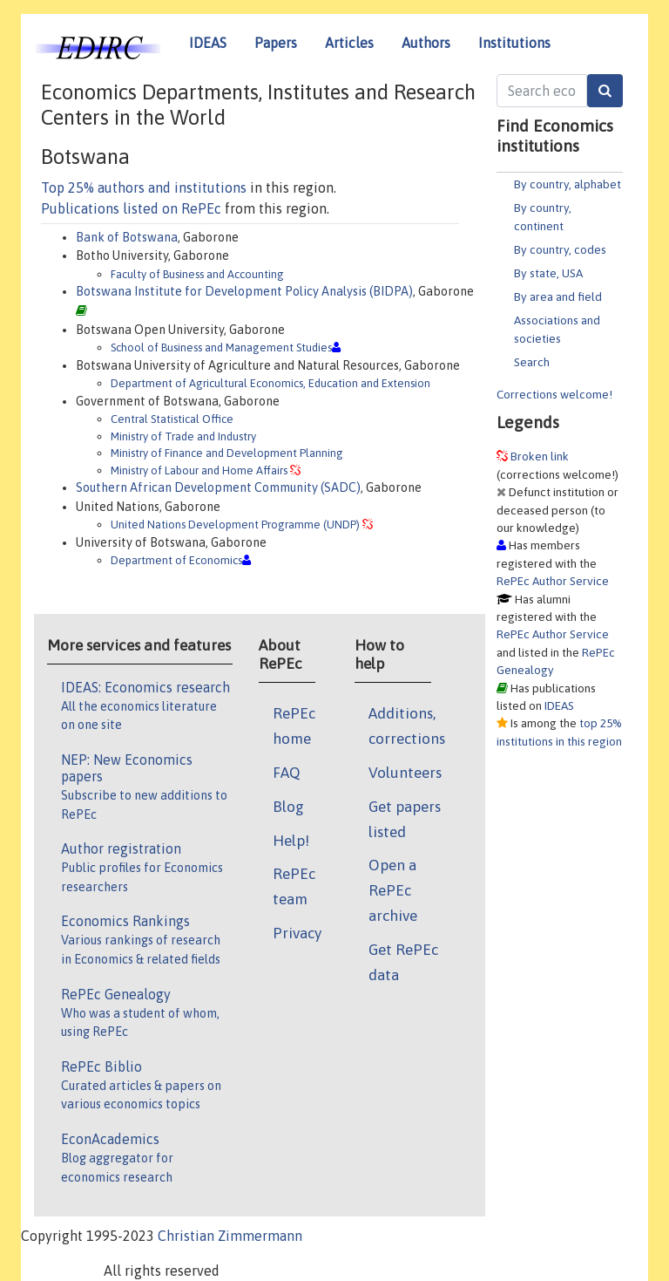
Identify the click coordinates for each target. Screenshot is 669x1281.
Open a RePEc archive (392, 890)
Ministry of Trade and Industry (183, 436)
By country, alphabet (567, 184)
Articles (349, 43)
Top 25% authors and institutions (144, 187)
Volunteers (405, 772)
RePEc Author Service (553, 581)
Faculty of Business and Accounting (197, 274)
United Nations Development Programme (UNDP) (235, 524)
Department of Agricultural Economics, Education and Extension (270, 383)
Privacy (297, 933)
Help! (291, 840)
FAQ (287, 772)
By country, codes (560, 249)
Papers (275, 43)
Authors (426, 43)
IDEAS (207, 43)
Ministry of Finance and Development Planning (227, 453)
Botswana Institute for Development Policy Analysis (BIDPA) (244, 291)
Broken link (539, 456)
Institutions (514, 43)
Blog (288, 806)
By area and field (558, 296)
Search (532, 362)
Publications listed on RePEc (131, 208)
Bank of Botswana (127, 237)
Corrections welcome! (554, 394)
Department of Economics (176, 560)
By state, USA (548, 273)
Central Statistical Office (172, 419)
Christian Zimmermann (230, 1236)
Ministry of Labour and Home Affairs (199, 470)
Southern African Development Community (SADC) (218, 487)
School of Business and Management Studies (221, 347)
